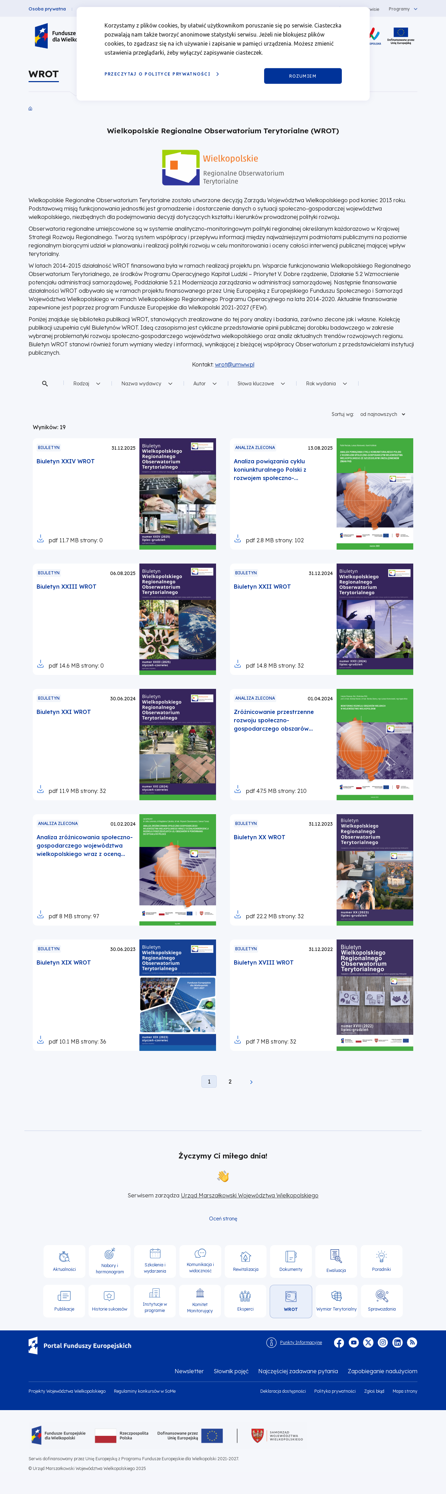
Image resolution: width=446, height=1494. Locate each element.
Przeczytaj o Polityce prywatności (158, 74)
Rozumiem (303, 75)
